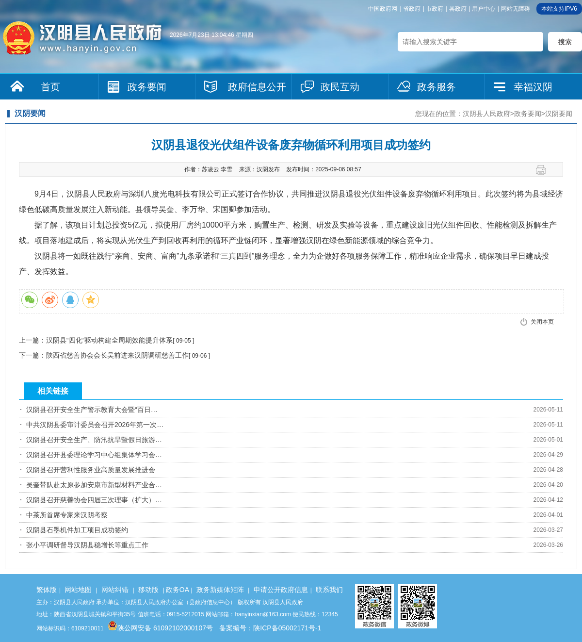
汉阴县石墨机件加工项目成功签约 (77, 530)
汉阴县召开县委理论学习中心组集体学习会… (94, 455)
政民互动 (340, 87)
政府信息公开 (257, 87)
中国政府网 (382, 8)
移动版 (148, 589)
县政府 (458, 8)
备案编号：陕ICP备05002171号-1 (270, 628)
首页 (50, 87)
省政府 (411, 8)
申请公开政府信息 (281, 589)
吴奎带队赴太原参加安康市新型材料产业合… (94, 485)
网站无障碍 (515, 8)
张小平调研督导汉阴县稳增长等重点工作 (87, 545)
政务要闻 (147, 87)
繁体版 (46, 589)
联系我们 (329, 589)
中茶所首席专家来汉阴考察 (67, 515)
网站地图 (78, 589)
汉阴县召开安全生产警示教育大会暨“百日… (92, 409)
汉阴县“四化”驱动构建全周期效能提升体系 (109, 340)
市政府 (434, 8)
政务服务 (436, 87)
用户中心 (483, 8)
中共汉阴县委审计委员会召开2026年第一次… (94, 424)
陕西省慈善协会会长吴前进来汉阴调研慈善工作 (117, 355)
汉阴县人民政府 (486, 113)
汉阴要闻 (558, 113)
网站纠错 (115, 589)
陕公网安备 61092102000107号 (160, 628)
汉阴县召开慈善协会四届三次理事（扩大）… (94, 500)
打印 (544, 170)
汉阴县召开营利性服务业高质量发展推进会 (90, 470)
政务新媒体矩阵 (220, 589)
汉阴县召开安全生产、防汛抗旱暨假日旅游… (94, 440)
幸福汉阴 (533, 87)
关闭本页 (542, 321)
